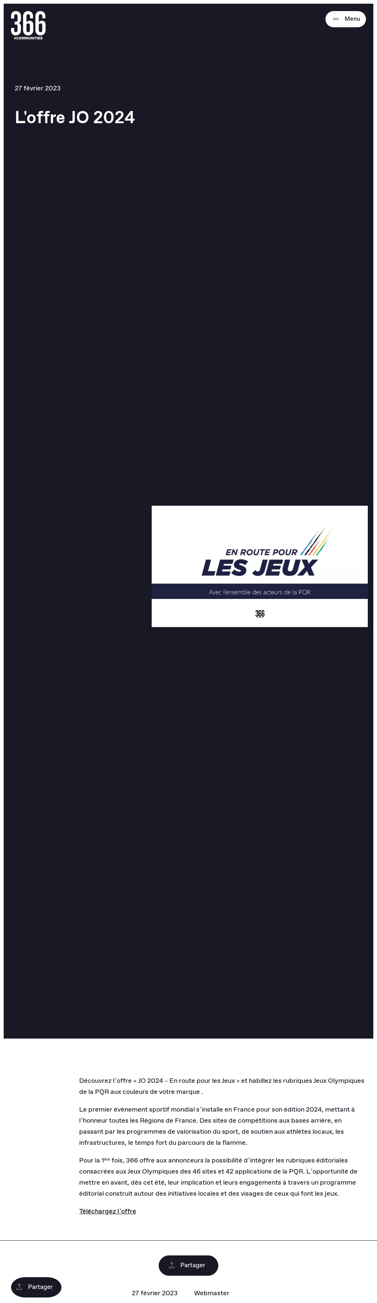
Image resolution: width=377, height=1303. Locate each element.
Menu (345, 19)
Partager (186, 1265)
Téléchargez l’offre (107, 1211)
